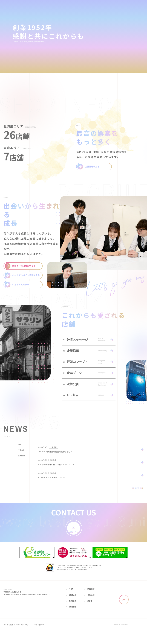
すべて (20, 445)
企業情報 (21, 455)
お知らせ (21, 450)
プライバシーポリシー (24, 625)
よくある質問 (8, 625)
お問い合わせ (39, 625)
